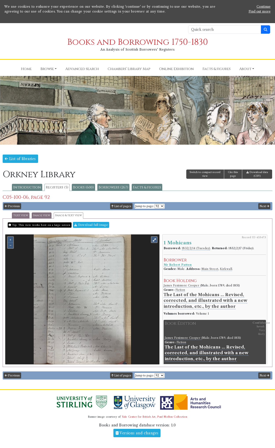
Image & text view (68, 215)
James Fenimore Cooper (182, 285)
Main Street (209, 269)
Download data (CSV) (257, 174)
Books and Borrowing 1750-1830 (137, 42)
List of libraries (20, 159)
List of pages (121, 206)
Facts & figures (147, 187)
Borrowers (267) (113, 187)
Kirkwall (226, 269)
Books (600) (83, 187)
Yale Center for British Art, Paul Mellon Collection (154, 416)
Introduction (27, 187)
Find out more (260, 11)
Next (264, 206)
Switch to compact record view (205, 174)
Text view (20, 215)
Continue (264, 7)
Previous (12, 206)
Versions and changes (137, 433)
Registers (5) (57, 187)
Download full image (91, 225)
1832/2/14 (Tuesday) (196, 248)
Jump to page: (144, 206)
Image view (41, 215)
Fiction (180, 289)
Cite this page (233, 174)
